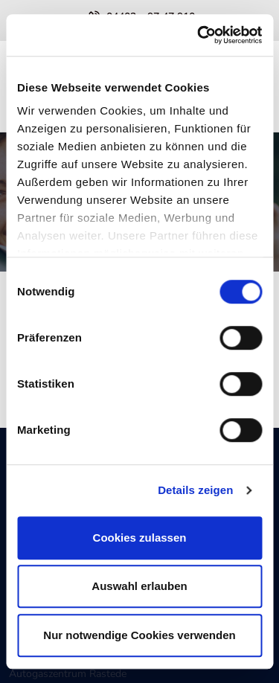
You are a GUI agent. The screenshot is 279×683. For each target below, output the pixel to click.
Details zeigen (195, 490)
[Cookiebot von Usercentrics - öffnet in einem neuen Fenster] (198, 35)
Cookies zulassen (140, 537)
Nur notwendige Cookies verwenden (139, 635)
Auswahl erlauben (139, 586)
